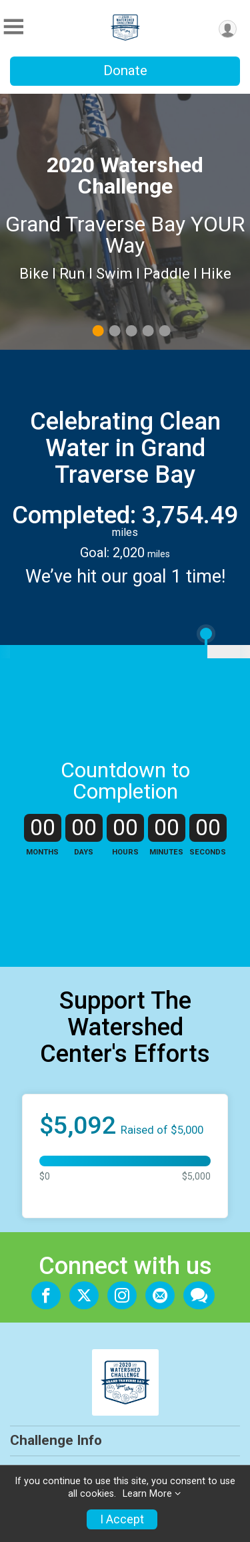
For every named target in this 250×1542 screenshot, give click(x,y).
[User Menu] (228, 29)
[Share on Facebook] (46, 1295)
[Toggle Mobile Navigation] (13, 27)
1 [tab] (97, 330)
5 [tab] (164, 330)
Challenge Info (56, 1440)
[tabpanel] (125, 222)
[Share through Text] (199, 1295)
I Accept (122, 1519)
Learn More (147, 1493)
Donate (125, 70)
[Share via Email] (160, 1295)
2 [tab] (114, 330)
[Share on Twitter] (84, 1295)
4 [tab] (147, 330)
